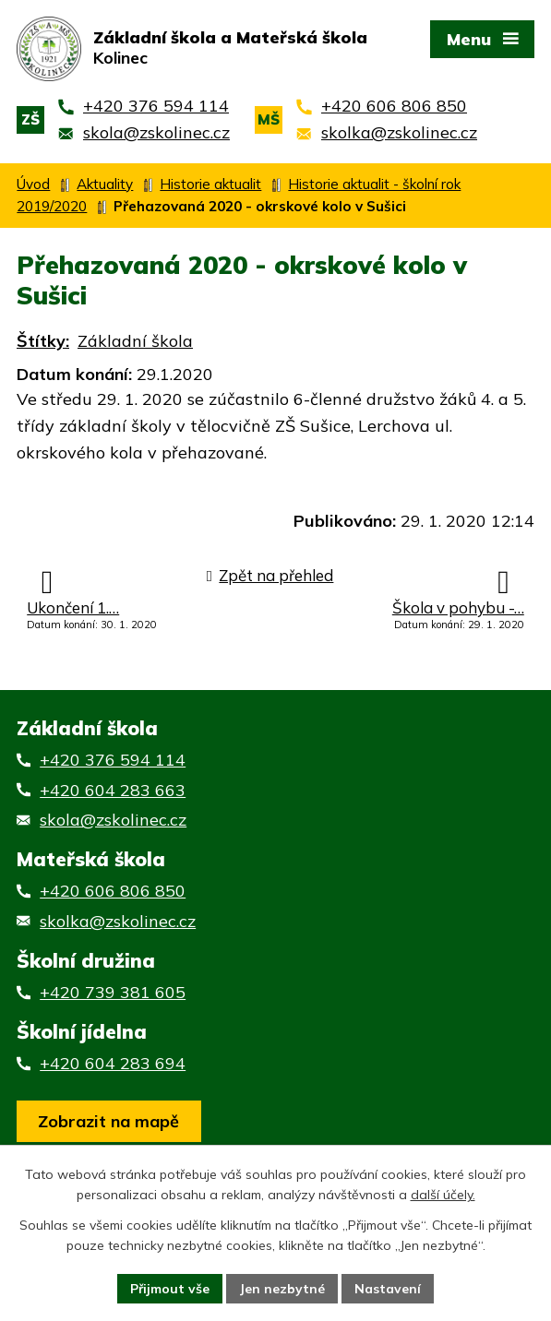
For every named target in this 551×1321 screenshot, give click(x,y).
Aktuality (105, 184)
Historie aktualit (210, 184)
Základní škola (135, 341)
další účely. (443, 1195)
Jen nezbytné (283, 1287)
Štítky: (43, 341)
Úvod (33, 184)
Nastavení (388, 1287)
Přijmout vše (170, 1287)
